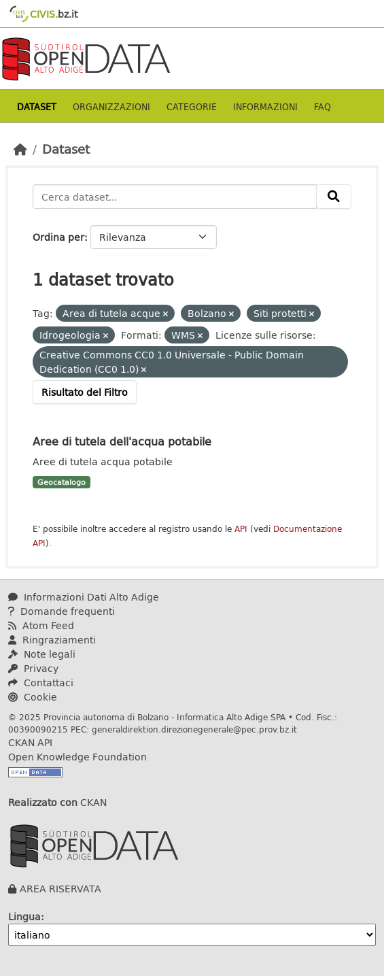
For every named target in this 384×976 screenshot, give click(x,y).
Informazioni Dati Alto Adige (83, 597)
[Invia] (333, 196)
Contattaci (40, 682)
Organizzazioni (111, 106)
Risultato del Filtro (84, 392)
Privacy (33, 668)
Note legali (41, 654)
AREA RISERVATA (60, 888)
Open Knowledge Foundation (77, 757)
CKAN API (30, 742)
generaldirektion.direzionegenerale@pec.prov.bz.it (194, 729)
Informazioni (265, 106)
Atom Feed (41, 625)
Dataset (36, 106)
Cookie (32, 697)
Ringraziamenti (52, 640)
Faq (322, 106)
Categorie (192, 106)
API (240, 528)
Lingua (24, 916)
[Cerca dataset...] (175, 196)
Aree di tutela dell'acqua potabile (122, 441)
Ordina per (58, 237)
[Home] (20, 149)
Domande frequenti (61, 611)
